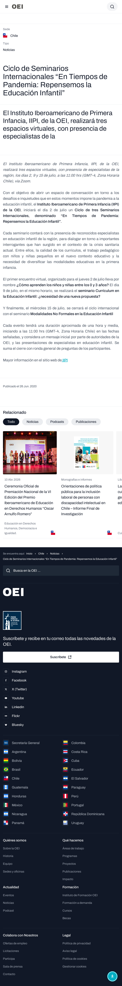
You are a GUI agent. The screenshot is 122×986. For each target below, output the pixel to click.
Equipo (7, 863)
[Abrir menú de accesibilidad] (112, 976)
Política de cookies (74, 958)
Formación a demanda (77, 902)
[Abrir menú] (6, 6)
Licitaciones (11, 950)
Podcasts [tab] (57, 422)
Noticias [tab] (32, 422)
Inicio (29, 553)
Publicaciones (71, 871)
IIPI (65, 360)
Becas (66, 918)
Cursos (67, 910)
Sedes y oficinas (13, 871)
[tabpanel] (61, 484)
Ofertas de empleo (15, 943)
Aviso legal (69, 950)
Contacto (9, 974)
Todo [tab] (11, 422)
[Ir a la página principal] (17, 6)
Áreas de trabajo (73, 848)
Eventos (8, 895)
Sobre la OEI (11, 848)
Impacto (67, 879)
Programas (69, 856)
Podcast (8, 910)
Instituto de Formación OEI (80, 895)
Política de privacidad (76, 943)
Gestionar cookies (74, 966)
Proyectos (69, 863)
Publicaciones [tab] (86, 422)
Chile (41, 553)
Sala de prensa (13, 966)
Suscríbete (61, 657)
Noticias (54, 553)
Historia (8, 856)
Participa (9, 958)
